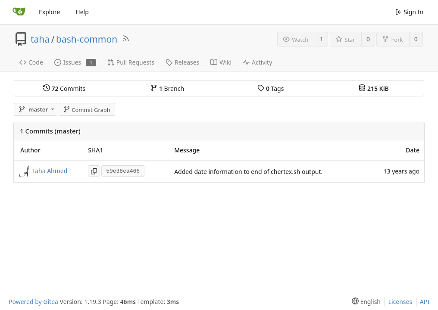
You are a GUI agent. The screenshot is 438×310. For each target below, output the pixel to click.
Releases (182, 62)
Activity (257, 62)
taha (40, 39)
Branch (167, 88)
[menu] (364, 301)
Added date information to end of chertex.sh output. (248, 171)
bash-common (86, 39)
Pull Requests (130, 62)
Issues (75, 62)
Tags (270, 88)
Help (82, 12)
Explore (49, 12)
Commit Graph (86, 110)
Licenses (400, 302)
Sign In (409, 12)
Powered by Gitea (33, 302)
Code (31, 62)
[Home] (19, 12)
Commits (64, 88)
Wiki (221, 62)
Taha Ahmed (50, 171)
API (424, 302)
